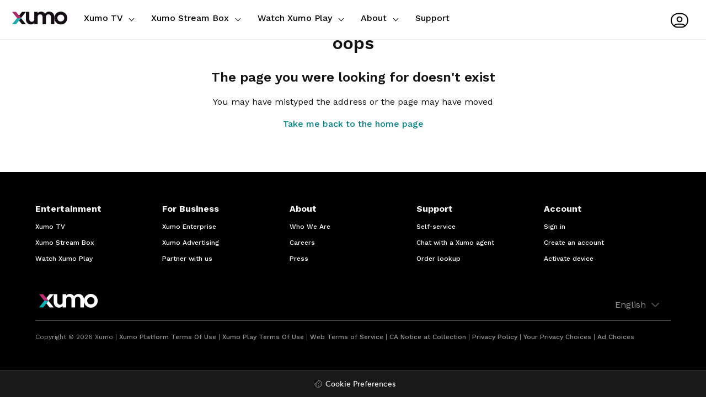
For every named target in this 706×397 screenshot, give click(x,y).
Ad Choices (615, 337)
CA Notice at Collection (427, 337)
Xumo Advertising (190, 242)
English (638, 305)
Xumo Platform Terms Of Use (167, 337)
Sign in (554, 226)
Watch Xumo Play (301, 18)
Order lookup (438, 258)
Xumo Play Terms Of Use (263, 337)
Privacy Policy (494, 337)
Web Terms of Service (346, 337)
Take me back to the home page (353, 124)
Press (299, 258)
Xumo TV (109, 18)
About (379, 18)
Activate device (568, 258)
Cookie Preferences (360, 384)
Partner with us (187, 258)
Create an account (574, 242)
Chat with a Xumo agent (455, 242)
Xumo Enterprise (189, 226)
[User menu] (679, 20)
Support (432, 18)
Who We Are (310, 226)
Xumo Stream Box (195, 18)
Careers (302, 242)
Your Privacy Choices (557, 337)
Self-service (436, 226)
